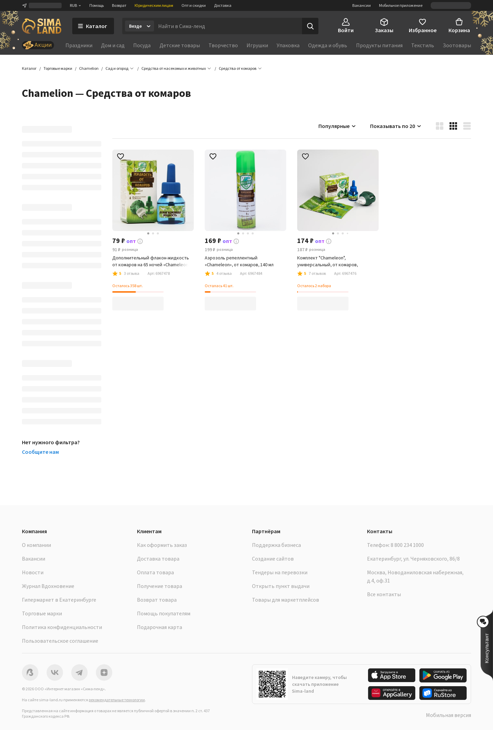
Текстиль (422, 45)
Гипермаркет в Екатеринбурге (59, 599)
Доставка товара (158, 558)
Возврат (119, 5)
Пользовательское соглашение (60, 640)
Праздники (78, 45)
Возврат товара (157, 599)
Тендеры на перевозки (279, 572)
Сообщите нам (40, 451)
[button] (237, 68)
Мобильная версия (448, 715)
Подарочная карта (159, 627)
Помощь (96, 5)
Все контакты (384, 594)
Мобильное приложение (400, 5)
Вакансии (361, 5)
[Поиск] (310, 26)
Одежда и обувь (327, 45)
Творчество (223, 45)
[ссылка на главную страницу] (41, 26)
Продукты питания (379, 45)
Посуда (142, 45)
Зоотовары (457, 45)
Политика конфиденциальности (62, 627)
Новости (32, 572)
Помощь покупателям (163, 613)
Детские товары (180, 45)
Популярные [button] (337, 126)
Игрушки (257, 45)
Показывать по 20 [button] (396, 126)
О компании (36, 544)
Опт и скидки (193, 5)
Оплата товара (155, 572)
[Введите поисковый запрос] (228, 26)
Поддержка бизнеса (276, 544)
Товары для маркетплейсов (285, 599)
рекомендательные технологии (117, 699)
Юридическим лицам (154, 5)
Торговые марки (42, 613)
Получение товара (159, 585)
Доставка (222, 5)
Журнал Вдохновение (48, 585)
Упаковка (288, 45)
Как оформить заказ (162, 544)
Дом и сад (113, 45)
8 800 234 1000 (407, 544)
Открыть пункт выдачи (280, 585)
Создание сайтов (273, 558)
